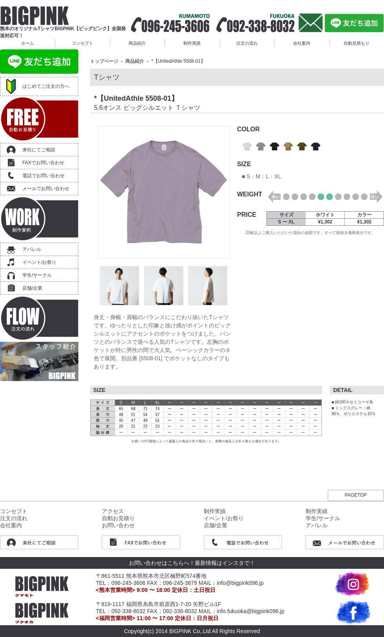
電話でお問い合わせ (43, 175)
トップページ (104, 61)
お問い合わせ (118, 525)
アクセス (113, 511)
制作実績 (192, 43)
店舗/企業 (32, 288)
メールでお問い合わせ (45, 188)
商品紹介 (137, 43)
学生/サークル (37, 275)
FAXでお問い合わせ (43, 162)
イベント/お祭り (39, 262)
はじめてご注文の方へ (45, 86)
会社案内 (301, 43)
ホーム (27, 43)
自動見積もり (357, 43)
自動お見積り (118, 518)
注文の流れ (247, 43)
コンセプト (82, 43)
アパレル (31, 249)
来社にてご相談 (38, 149)
